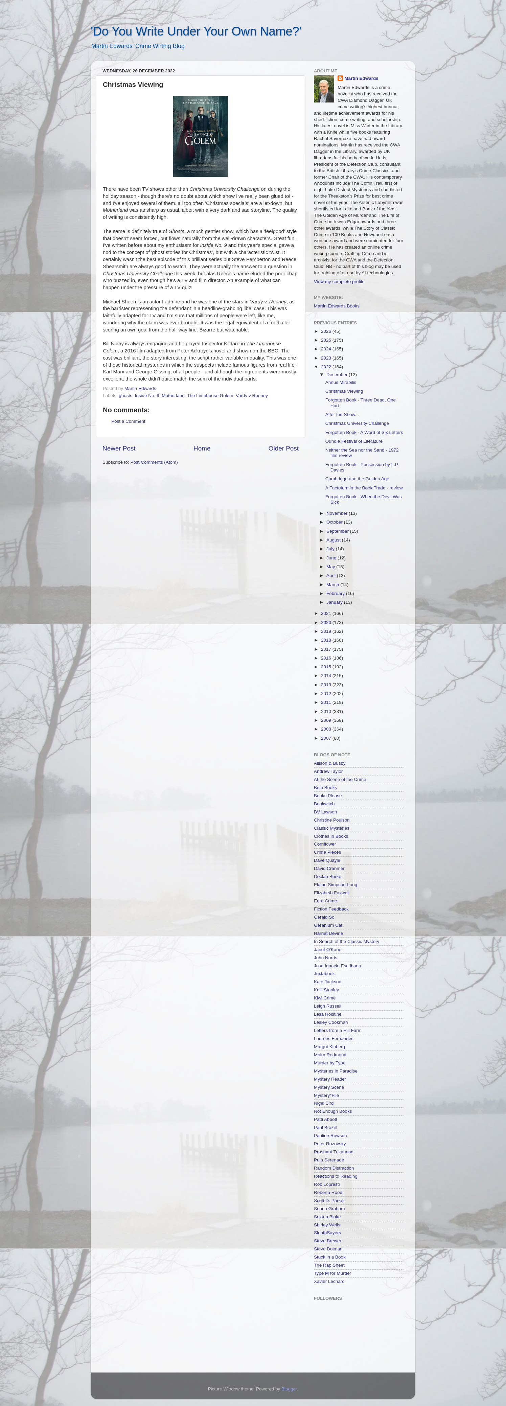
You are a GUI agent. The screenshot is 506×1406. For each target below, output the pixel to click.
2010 (326, 711)
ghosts (125, 395)
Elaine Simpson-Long (335, 884)
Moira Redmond (330, 1054)
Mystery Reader (330, 1079)
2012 (326, 693)
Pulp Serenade (329, 1159)
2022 (326, 366)
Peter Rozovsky (330, 1143)
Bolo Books (325, 787)
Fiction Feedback (331, 909)
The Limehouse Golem (210, 395)
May (331, 566)
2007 (326, 738)
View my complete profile (339, 281)
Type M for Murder (332, 1273)
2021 (326, 613)
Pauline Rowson (330, 1135)
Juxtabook (324, 973)
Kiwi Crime (325, 997)
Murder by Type (330, 1062)
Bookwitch (324, 803)
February (336, 593)
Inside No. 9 (147, 395)
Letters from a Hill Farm (338, 1030)
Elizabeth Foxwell (331, 892)
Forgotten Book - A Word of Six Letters (364, 432)
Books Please (328, 795)
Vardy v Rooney (252, 395)
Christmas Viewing (344, 391)
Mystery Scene (329, 1087)
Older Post (284, 448)
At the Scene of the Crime (340, 779)
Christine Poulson (332, 820)
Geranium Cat (328, 925)
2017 (326, 649)
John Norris (325, 957)
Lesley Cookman (331, 1022)
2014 (326, 675)
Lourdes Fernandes (333, 1038)
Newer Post (119, 448)
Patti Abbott (325, 1119)
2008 (326, 729)
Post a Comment (128, 421)
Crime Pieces (327, 852)
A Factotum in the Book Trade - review (364, 487)
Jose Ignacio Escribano (337, 965)
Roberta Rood (328, 1192)
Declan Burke (327, 876)
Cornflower (325, 844)
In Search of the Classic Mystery (347, 941)
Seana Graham (329, 1208)
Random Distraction (334, 1168)
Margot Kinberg (329, 1046)
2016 (326, 658)
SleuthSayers (327, 1232)
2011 (326, 702)
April (331, 575)
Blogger (289, 1388)
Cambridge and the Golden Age (357, 478)
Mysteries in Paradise (336, 1071)
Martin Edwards (361, 78)
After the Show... (342, 414)
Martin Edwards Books (337, 305)
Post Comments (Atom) (154, 462)
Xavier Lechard (329, 1281)
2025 (326, 340)
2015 (326, 666)
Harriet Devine (328, 933)
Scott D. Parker (329, 1200)
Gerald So (324, 917)
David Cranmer (329, 868)
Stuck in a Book (330, 1257)
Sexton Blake (327, 1216)
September (338, 531)
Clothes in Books (331, 836)
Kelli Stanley (326, 989)
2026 (326, 331)
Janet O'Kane (327, 949)
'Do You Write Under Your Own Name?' (196, 31)
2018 (326, 640)
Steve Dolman (328, 1248)
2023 (326, 358)
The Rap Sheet (329, 1265)
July (331, 548)
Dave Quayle (327, 860)
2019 (326, 631)
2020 (326, 622)
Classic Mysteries (331, 828)
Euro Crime (325, 900)
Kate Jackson (327, 981)
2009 (326, 720)
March (333, 584)
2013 (326, 684)
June (332, 557)
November (337, 513)
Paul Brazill (325, 1127)
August (334, 540)
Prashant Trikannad (333, 1151)
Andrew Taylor (328, 771)
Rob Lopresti (327, 1184)
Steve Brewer (327, 1240)
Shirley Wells (327, 1224)
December (337, 374)
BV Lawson (325, 811)
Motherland (173, 395)
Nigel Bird (324, 1103)
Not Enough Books (333, 1111)
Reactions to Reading (336, 1176)
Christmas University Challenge (357, 423)
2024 (326, 348)
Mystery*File (326, 1095)
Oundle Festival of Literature (354, 441)
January (335, 602)
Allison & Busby (330, 763)
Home (201, 448)
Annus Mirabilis (340, 382)
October (335, 522)
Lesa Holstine (328, 1014)
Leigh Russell (327, 1006)
